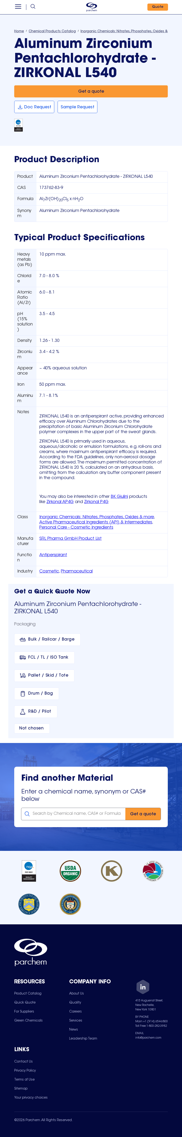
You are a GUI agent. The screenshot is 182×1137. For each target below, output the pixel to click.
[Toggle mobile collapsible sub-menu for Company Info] (96, 982)
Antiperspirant (53, 555)
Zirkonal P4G (96, 502)
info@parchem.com (148, 1037)
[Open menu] (18, 7)
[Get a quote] (91, 91)
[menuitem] (27, 993)
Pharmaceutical (77, 571)
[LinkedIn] (142, 987)
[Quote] (157, 7)
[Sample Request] (77, 107)
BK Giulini (119, 497)
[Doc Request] (34, 107)
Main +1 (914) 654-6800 (151, 1021)
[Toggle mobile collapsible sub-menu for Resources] (41, 982)
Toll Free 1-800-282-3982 (151, 1026)
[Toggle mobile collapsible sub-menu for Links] (41, 1050)
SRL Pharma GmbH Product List (70, 539)
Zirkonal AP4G (60, 502)
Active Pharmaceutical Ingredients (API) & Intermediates (95, 522)
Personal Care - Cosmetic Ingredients (76, 528)
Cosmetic (49, 571)
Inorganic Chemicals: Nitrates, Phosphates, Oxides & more (96, 517)
